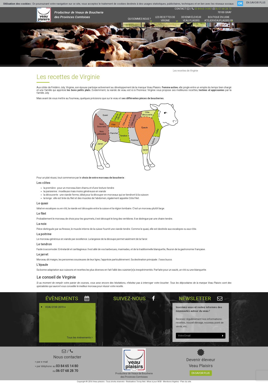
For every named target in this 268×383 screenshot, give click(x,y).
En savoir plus (201, 373)
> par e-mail (41, 361)
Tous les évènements (79, 337)
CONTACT (182, 8)
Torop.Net (140, 381)
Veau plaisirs (98, 381)
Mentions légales (171, 381)
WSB (159, 381)
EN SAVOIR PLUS (255, 2)
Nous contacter (67, 357)
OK (240, 3)
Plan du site (185, 381)
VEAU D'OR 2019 (55, 307)
